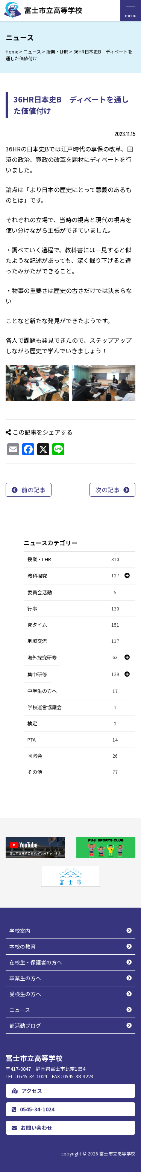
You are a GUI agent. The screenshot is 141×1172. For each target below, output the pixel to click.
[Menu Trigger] (130, 10)
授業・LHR (73, 559)
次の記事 (108, 489)
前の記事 (33, 489)
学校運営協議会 (73, 707)
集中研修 (37, 674)
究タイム (73, 625)
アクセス (27, 1090)
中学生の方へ (73, 691)
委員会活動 (73, 592)
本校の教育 (22, 946)
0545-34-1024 (33, 1109)
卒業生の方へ (25, 978)
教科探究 (37, 575)
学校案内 (19, 930)
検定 (73, 724)
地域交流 (73, 641)
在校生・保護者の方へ (35, 962)
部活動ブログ (25, 1025)
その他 (73, 772)
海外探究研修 (42, 657)
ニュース (19, 1009)
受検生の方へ (25, 994)
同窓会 (73, 756)
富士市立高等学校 (117, 1153)
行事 (73, 609)
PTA (73, 740)
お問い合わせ (32, 1127)
